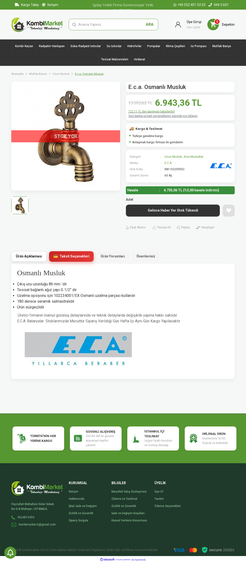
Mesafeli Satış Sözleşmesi (129, 491)
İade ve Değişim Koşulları (128, 513)
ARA (150, 24)
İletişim (50, 5)
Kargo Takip (27, 5)
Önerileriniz (145, 256)
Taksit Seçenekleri (74, 256)
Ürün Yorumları (113, 256)
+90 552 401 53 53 (189, 5)
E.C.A (168, 163)
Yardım (159, 498)
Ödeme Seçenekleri (167, 506)
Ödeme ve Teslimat (124, 498)
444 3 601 (219, 5)
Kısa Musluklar (193, 156)
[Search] (114, 24)
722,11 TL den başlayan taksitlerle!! (151, 111)
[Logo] (37, 24)
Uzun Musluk (173, 156)
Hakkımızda (76, 498)
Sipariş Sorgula (78, 520)
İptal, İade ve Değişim (83, 506)
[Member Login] (187, 24)
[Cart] (221, 24)
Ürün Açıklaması (29, 256)
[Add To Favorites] (229, 211)
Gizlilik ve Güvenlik (81, 513)
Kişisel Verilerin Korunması (129, 520)
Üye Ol (158, 491)
